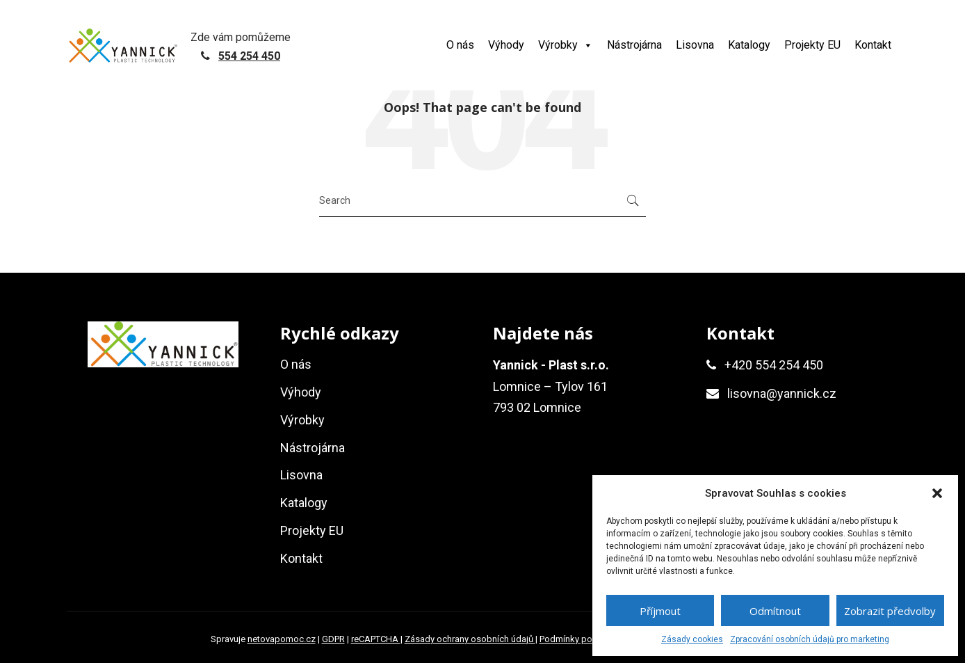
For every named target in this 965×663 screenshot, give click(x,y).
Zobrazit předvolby (890, 611)
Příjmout (660, 611)
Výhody (506, 44)
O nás (460, 44)
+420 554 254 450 (773, 365)
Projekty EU (812, 44)
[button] (937, 493)
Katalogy (749, 44)
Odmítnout (775, 611)
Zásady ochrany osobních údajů (470, 639)
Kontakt (872, 44)
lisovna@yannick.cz (781, 393)
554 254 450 (249, 56)
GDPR (333, 639)
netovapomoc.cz (282, 639)
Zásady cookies (692, 639)
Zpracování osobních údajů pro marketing (809, 639)
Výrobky (565, 44)
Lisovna (695, 44)
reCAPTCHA (375, 639)
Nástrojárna (634, 44)
